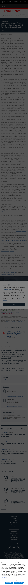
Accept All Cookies (19, 582)
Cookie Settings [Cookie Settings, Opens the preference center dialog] (14, 579)
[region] (14, 572)
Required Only (9, 582)
